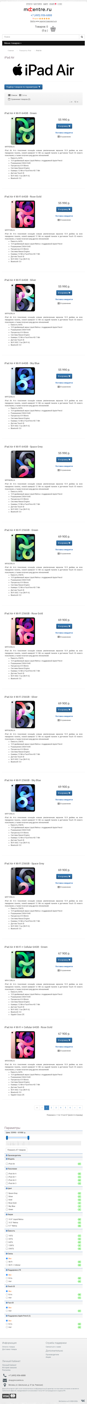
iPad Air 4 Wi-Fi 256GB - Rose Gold (23, 613)
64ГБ (43, 1242)
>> (80, 1108)
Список (12, 95)
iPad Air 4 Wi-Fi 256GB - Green (21, 530)
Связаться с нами (53, 1347)
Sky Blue (43, 1206)
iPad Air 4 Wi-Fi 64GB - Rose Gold (22, 196)
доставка (38, 4)
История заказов (9, 1368)
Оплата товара (8, 1347)
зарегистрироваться (48, 21)
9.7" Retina (43, 1226)
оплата (29, 4)
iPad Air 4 (43, 1174)
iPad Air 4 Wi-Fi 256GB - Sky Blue (22, 780)
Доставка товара (9, 1349)
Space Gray (43, 1193)
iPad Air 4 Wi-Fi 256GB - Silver (20, 696)
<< (37, 1108)
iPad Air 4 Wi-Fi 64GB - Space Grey (23, 446)
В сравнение (64, 137)
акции (52, 4)
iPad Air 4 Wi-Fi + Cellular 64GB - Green (25, 946)
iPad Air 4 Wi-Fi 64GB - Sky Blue (21, 363)
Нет (43, 1281)
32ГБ (43, 1239)
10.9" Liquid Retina (43, 1219)
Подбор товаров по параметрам (23, 87)
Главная (11, 51)
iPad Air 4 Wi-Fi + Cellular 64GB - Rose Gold (28, 1027)
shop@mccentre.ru (16, 1380)
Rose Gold (43, 1203)
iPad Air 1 (43, 1177)
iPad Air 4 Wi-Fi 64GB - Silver (20, 280)
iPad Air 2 (43, 1180)
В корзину (64, 126)
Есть (43, 1278)
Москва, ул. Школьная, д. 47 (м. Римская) (26, 1385)
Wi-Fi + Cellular (43, 1265)
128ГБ (43, 1245)
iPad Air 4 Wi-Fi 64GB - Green (20, 113)
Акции (48, 1357)
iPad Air (43, 1164)
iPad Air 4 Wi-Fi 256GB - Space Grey (24, 863)
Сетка (23, 95)
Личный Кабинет (9, 1365)
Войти (32, 21)
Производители (52, 1355)
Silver (43, 1196)
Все (8, 1259)
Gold (43, 1200)
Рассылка (6, 1370)
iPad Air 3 (43, 1183)
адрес (45, 4)
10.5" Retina (43, 1222)
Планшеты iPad (25, 51)
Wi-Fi (43, 1262)
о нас (60, 4)
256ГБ (43, 1249)
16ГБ (43, 1236)
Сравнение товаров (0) (19, 99)
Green (43, 1209)
